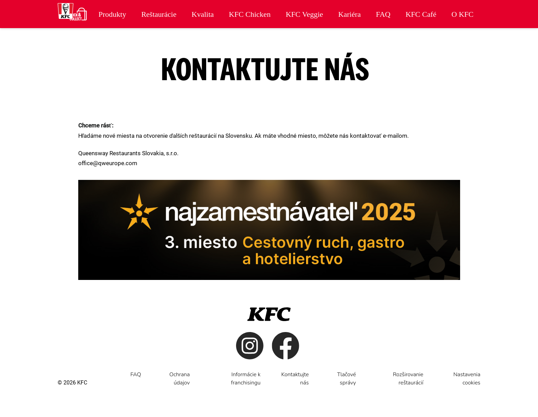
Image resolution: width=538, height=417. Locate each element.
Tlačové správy (346, 379)
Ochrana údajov (179, 379)
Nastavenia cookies (466, 379)
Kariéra (349, 14)
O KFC (462, 14)
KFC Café (421, 14)
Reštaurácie (159, 14)
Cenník (462, 37)
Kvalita (202, 14)
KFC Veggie (304, 14)
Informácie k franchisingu (245, 379)
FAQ (383, 14)
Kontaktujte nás (295, 379)
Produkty (112, 14)
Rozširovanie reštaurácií (408, 379)
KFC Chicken (250, 14)
